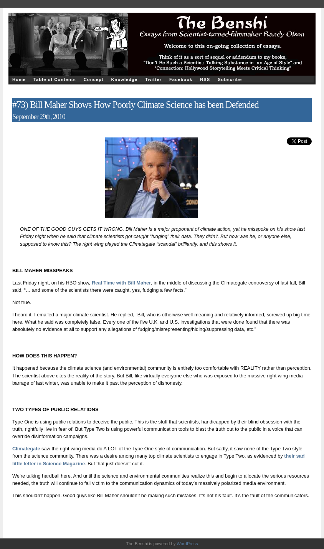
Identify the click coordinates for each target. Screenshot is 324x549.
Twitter (153, 79)
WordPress (187, 543)
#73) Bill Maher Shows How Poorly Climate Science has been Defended (135, 104)
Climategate (26, 448)
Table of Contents (54, 79)
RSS (205, 79)
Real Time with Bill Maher (121, 283)
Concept (94, 79)
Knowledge (124, 79)
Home (19, 79)
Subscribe (230, 79)
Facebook (180, 79)
